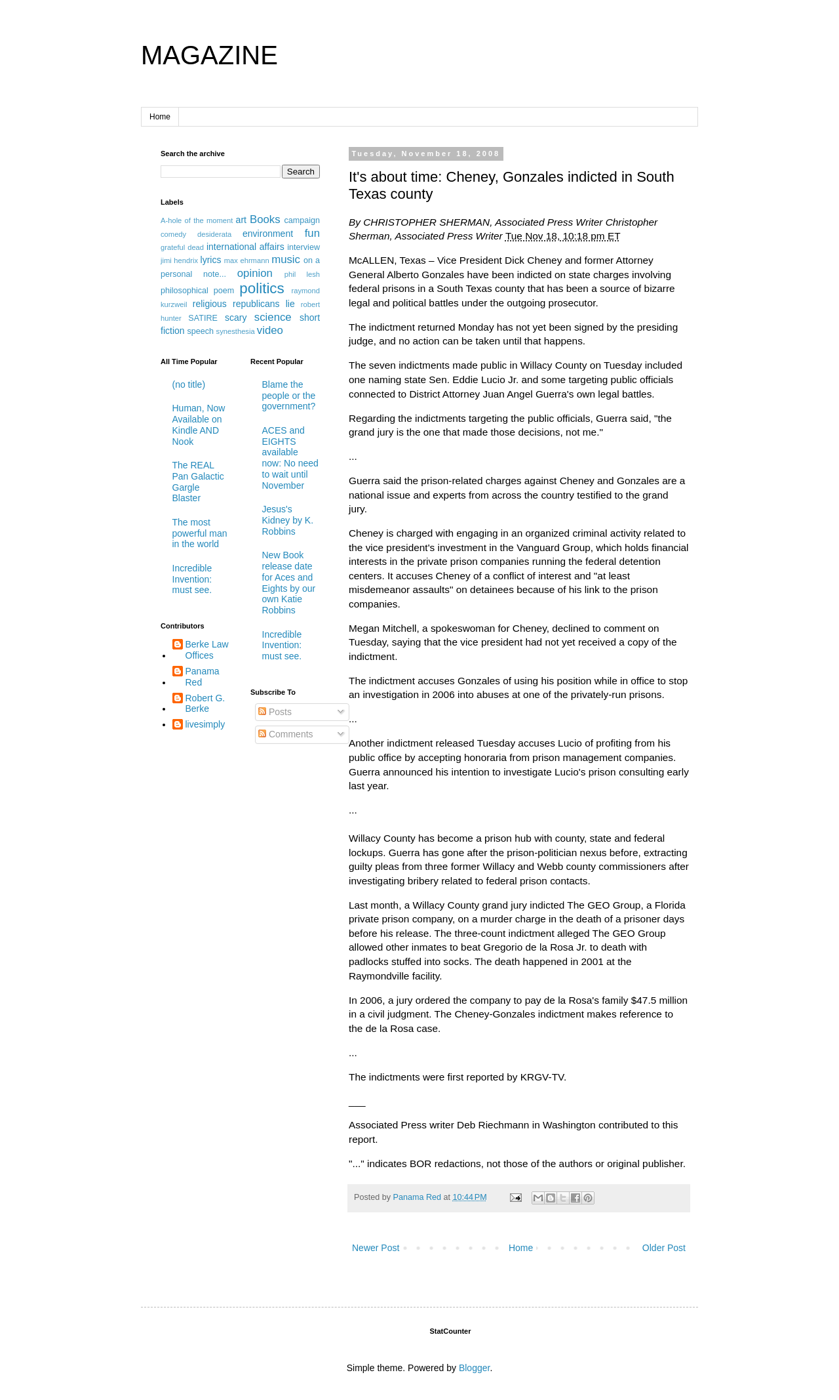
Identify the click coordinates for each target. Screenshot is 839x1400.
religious (210, 304)
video (270, 330)
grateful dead (182, 247)
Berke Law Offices (207, 650)
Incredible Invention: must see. (192, 579)
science (273, 317)
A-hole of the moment (197, 220)
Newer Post (375, 1248)
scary (235, 317)
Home (159, 116)
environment (268, 233)
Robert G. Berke (205, 703)
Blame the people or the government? (289, 395)
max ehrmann (246, 260)
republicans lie (264, 304)
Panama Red (202, 677)
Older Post (664, 1248)
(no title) (189, 384)
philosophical (184, 290)
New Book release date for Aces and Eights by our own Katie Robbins (289, 582)
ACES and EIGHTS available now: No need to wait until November (290, 458)
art (241, 220)
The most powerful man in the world (199, 533)
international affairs (245, 246)
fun (312, 233)
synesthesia (235, 331)
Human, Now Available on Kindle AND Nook (198, 424)
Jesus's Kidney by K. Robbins (288, 520)
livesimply (205, 724)
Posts (275, 712)
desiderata (214, 234)
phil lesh (302, 274)
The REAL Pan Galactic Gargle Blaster (198, 481)
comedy (173, 234)
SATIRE (203, 318)
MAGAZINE (209, 55)
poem (224, 290)
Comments (285, 734)
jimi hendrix (179, 260)
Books (265, 219)
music (285, 259)
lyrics (211, 260)
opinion (255, 273)
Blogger (474, 1368)
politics (261, 288)
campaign (302, 220)
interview (303, 247)
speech (200, 331)
